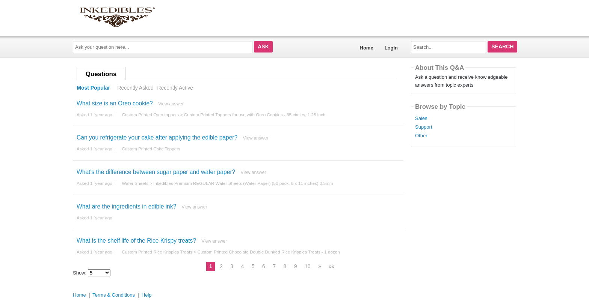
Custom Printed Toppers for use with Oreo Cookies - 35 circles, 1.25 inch (255, 114)
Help (147, 295)
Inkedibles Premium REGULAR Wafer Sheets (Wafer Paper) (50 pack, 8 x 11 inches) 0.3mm (243, 183)
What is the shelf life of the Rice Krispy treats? (136, 240)
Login (391, 48)
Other (421, 135)
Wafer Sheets (135, 183)
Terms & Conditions (113, 295)
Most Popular (93, 88)
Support (423, 127)
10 (308, 266)
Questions (101, 74)
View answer (171, 103)
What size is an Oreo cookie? (115, 103)
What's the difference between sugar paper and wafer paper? (156, 172)
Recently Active (175, 88)
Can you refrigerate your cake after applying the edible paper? (157, 137)
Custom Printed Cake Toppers (151, 148)
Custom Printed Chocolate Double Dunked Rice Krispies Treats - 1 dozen (268, 251)
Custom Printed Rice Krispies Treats (157, 251)
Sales (421, 118)
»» (332, 266)
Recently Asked (135, 88)
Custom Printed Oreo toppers (150, 114)
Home (366, 48)
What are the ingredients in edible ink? (126, 206)
